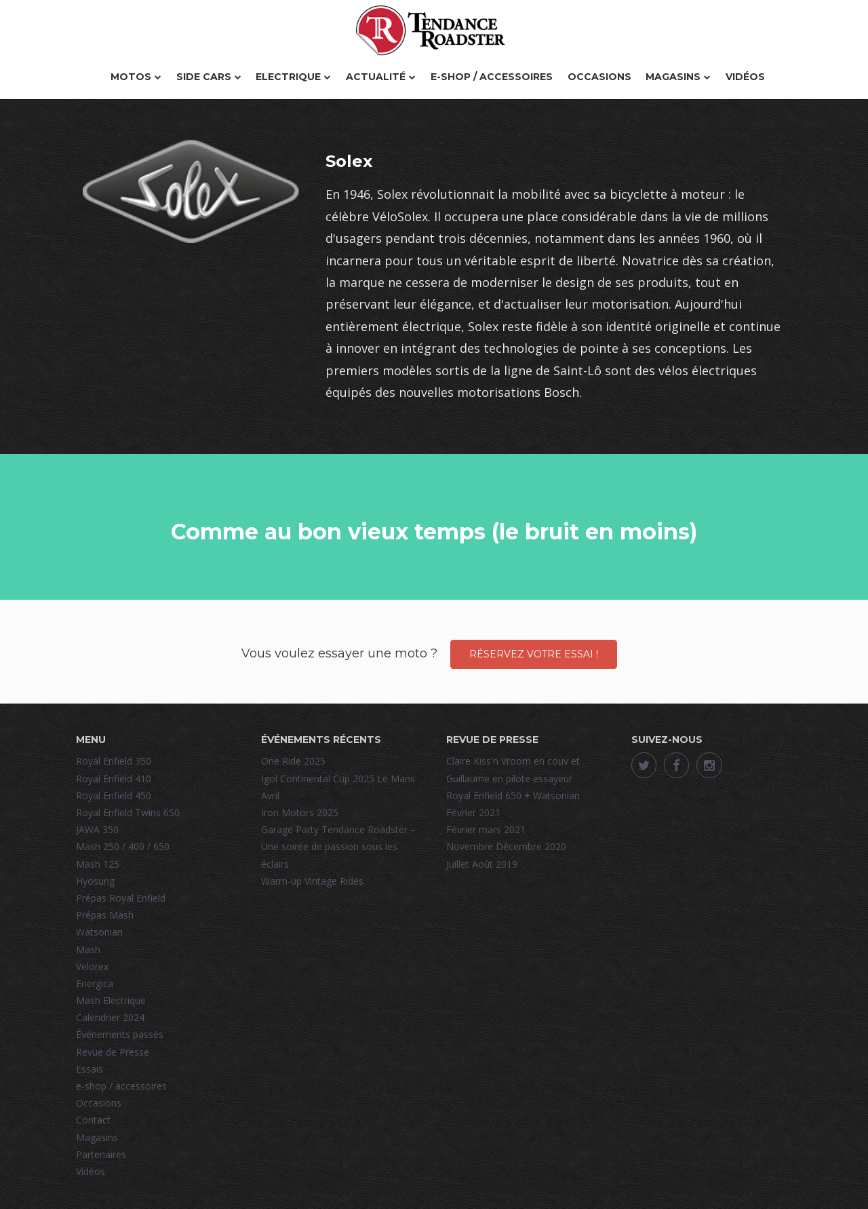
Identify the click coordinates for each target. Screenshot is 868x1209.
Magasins (678, 77)
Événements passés (119, 1034)
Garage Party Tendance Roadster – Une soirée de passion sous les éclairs (338, 846)
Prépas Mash (105, 914)
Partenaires (101, 1154)
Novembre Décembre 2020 (506, 846)
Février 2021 (473, 812)
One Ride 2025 (293, 760)
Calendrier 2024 (110, 1017)
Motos (136, 77)
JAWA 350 (97, 829)
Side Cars (208, 77)
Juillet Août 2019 (481, 864)
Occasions (599, 77)
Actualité (381, 77)
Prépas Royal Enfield (120, 897)
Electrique (293, 77)
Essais (89, 1068)
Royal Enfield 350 (113, 760)
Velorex (92, 966)
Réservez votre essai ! (533, 654)
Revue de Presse (112, 1051)
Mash (88, 949)
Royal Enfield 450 (113, 795)
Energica (94, 983)
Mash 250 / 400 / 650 (123, 846)
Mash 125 (97, 864)
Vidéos (745, 77)
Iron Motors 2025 (299, 812)
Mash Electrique (111, 1000)
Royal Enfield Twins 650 (128, 812)
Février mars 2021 (486, 829)
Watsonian (99, 931)
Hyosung (95, 881)
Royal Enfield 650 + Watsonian (513, 795)
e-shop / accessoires (492, 77)
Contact (93, 1119)
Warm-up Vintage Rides (312, 881)
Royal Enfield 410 (113, 778)
